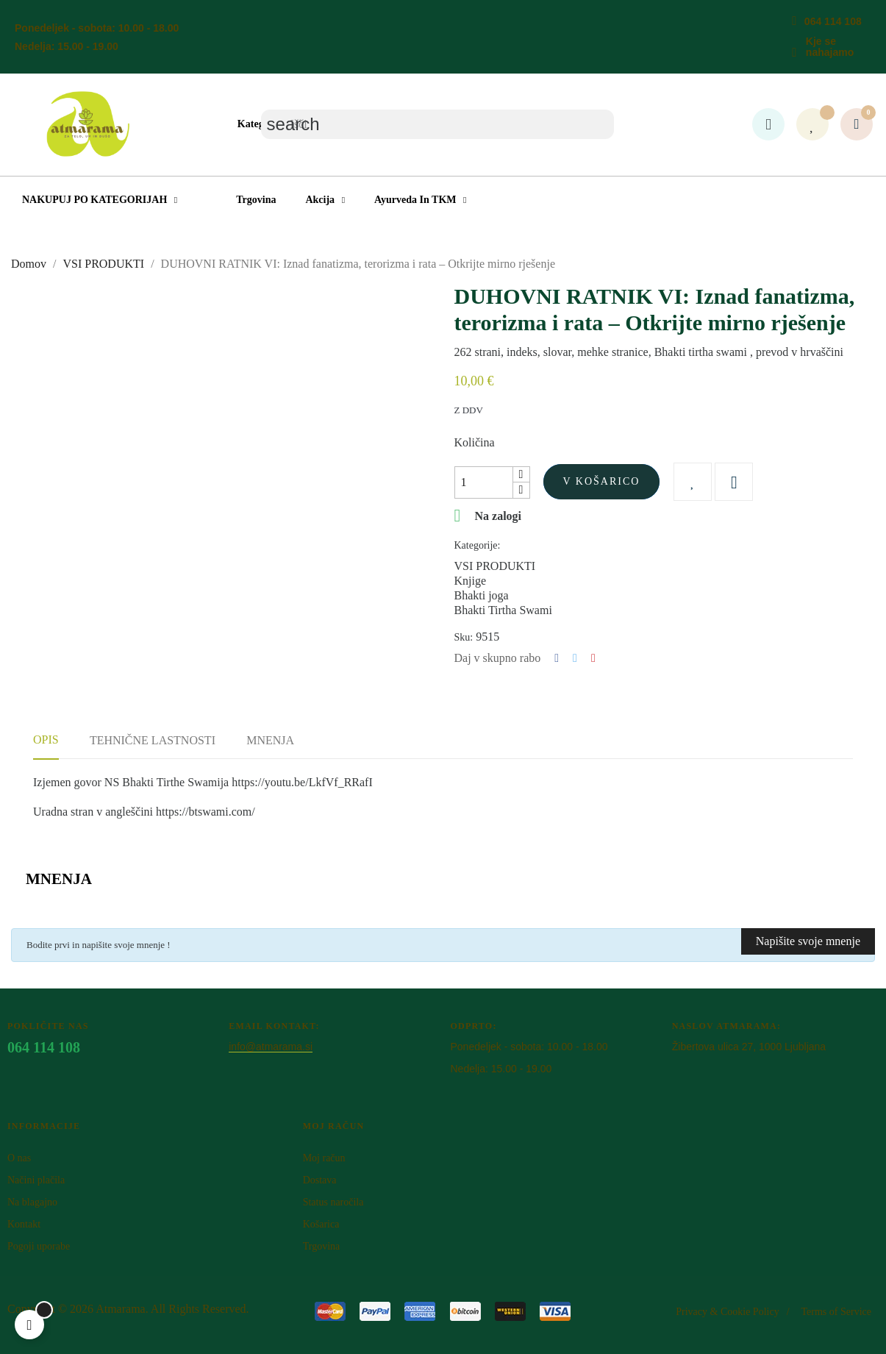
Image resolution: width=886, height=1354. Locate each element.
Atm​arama (121, 1309)
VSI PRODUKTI (495, 566)
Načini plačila (36, 1180)
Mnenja (270, 740)
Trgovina (321, 1246)
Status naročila (333, 1202)
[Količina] (483, 482)
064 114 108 (833, 21)
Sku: (464, 637)
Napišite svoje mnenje (808, 941)
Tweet (575, 658)
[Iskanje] (437, 124)
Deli (556, 658)
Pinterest (593, 658)
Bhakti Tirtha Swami (503, 610)
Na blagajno (32, 1202)
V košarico (601, 481)
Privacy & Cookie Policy (727, 1311)
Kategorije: (477, 545)
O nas (19, 1158)
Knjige (470, 580)
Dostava (320, 1180)
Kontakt (23, 1224)
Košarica (321, 1224)
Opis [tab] (46, 739)
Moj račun (324, 1158)
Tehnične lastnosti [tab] (152, 740)
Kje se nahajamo (830, 46)
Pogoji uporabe (38, 1246)
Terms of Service (836, 1311)
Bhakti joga (481, 595)
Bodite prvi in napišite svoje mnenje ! (98, 944)
